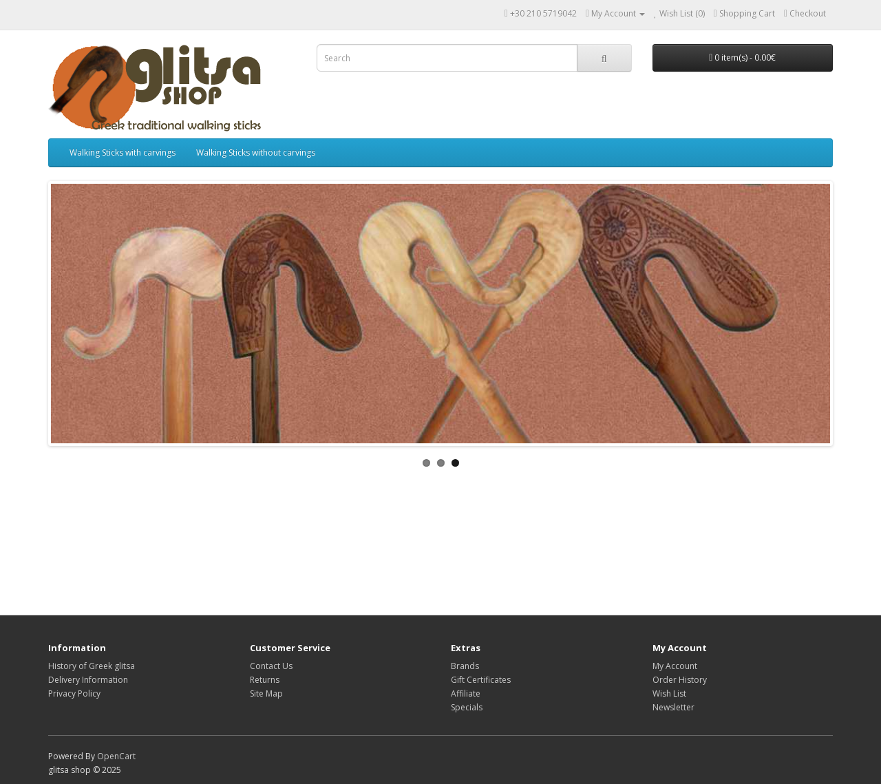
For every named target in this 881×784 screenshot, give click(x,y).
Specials (466, 707)
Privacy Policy (74, 693)
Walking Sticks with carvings (123, 152)
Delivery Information (88, 680)
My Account (674, 666)
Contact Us (271, 666)
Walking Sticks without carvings (255, 152)
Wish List (669, 693)
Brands (465, 666)
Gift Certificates (481, 680)
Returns (264, 680)
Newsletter (673, 707)
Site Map (266, 693)
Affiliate (465, 693)
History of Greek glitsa (91, 666)
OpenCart (116, 756)
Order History (679, 680)
